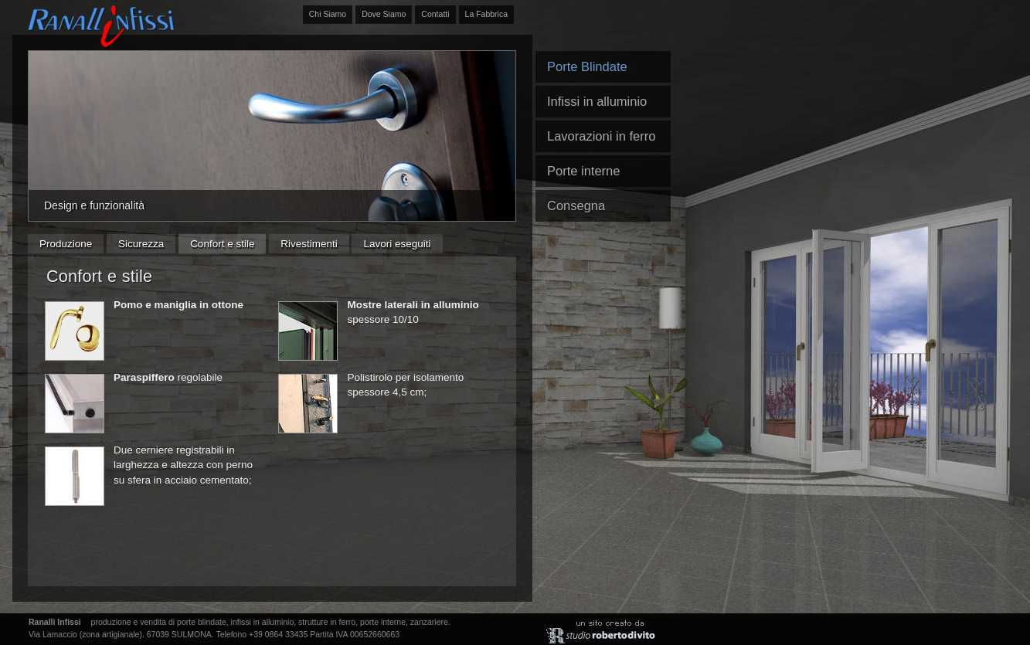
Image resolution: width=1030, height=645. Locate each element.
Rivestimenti (309, 244)
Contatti (435, 14)
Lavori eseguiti (396, 244)
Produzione (65, 244)
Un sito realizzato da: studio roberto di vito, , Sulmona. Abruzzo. (602, 632)
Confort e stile (222, 244)
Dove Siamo (384, 14)
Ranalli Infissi (101, 25)
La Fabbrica (486, 14)
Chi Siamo (327, 14)
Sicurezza (141, 244)
